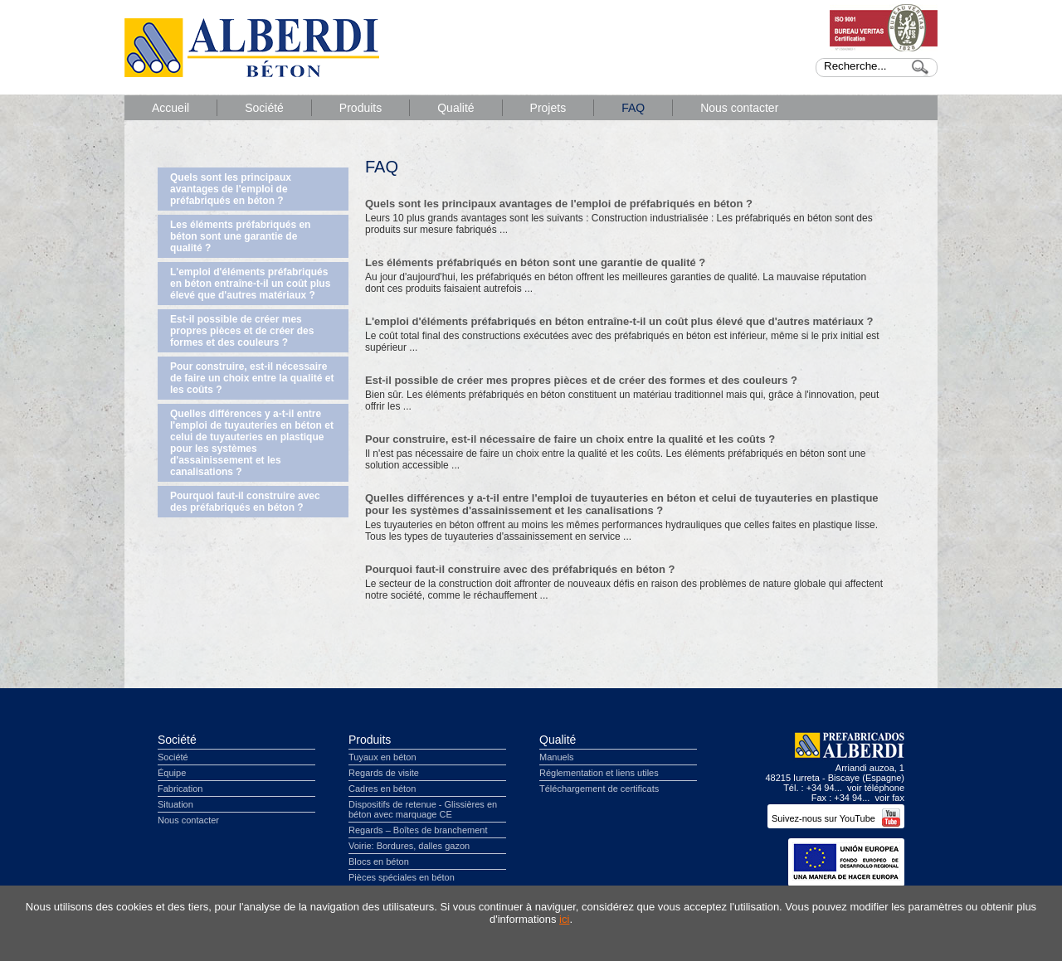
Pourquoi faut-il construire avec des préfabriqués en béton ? (245, 501)
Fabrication (180, 789)
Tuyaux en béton (382, 757)
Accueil (170, 107)
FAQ (633, 107)
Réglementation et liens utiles (599, 773)
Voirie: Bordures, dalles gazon (409, 846)
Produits (360, 107)
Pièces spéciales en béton (401, 877)
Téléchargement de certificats (599, 789)
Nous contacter (739, 107)
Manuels (556, 757)
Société (264, 107)
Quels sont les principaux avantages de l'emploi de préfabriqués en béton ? (230, 189)
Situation (175, 804)
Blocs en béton (378, 861)
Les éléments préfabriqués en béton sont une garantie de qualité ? (240, 236)
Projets (548, 107)
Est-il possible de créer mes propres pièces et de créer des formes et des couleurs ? (242, 330)
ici (564, 919)
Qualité (455, 107)
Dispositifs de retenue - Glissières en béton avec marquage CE (422, 809)
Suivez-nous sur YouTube (836, 818)
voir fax (889, 798)
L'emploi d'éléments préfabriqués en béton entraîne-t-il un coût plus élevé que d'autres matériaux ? (250, 283)
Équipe (172, 773)
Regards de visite (383, 773)
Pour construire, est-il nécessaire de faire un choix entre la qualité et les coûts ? (252, 378)
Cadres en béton (382, 789)
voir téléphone (875, 788)
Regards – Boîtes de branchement (418, 830)
